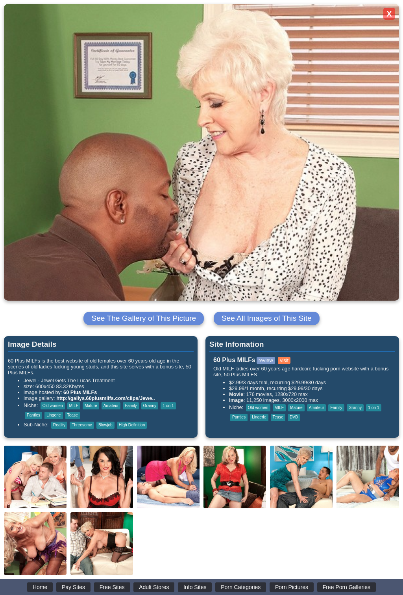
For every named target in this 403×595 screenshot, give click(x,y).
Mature (91, 405)
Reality (59, 425)
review (266, 360)
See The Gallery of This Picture (143, 318)
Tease (72, 415)
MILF (73, 405)
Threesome (82, 425)
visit (284, 360)
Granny (150, 405)
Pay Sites (73, 587)
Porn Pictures (291, 587)
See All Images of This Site (267, 318)
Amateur (111, 405)
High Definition (132, 425)
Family (131, 405)
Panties (33, 415)
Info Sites (194, 587)
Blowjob (105, 425)
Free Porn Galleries (346, 587)
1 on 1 (168, 405)
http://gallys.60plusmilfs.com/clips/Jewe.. (105, 398)
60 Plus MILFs (80, 392)
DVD (294, 417)
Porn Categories (241, 587)
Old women (53, 405)
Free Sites (112, 587)
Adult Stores (154, 587)
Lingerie (53, 415)
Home (40, 587)
